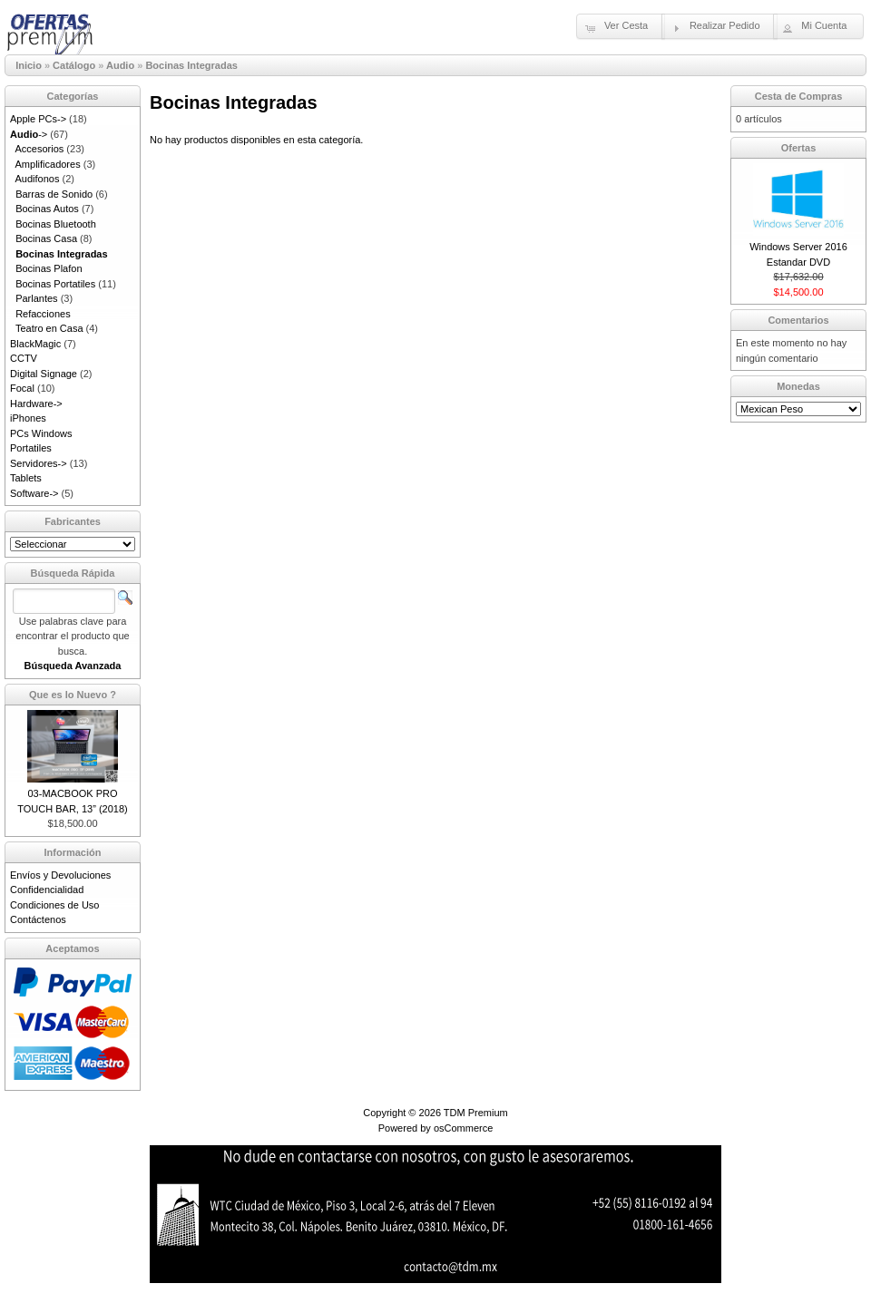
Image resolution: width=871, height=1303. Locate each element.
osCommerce (463, 1128)
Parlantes (36, 298)
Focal (22, 388)
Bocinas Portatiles (55, 283)
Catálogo (74, 65)
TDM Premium (476, 1112)
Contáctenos (38, 919)
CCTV (23, 358)
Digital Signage (43, 373)
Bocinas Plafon (48, 268)
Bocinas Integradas (191, 65)
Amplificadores (48, 164)
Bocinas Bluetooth (55, 224)
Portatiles (31, 447)
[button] (620, 26)
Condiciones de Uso (54, 904)
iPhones (28, 418)
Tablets (26, 477)
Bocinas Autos (47, 208)
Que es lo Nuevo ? (72, 694)
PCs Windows (41, 433)
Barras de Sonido (54, 194)
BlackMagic (35, 343)
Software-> (34, 493)
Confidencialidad (46, 889)
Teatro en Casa (49, 328)
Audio (120, 65)
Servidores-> (38, 463)
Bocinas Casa (46, 238)
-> (28, 134)
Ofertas (799, 147)
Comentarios (798, 320)
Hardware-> (36, 403)
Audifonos (37, 178)
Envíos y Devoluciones (60, 875)
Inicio (28, 65)
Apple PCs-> (38, 118)
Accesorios (39, 148)
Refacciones (43, 313)
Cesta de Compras (799, 96)
